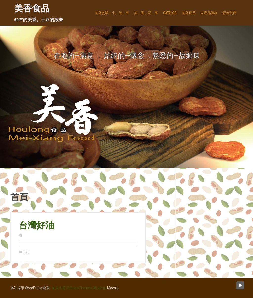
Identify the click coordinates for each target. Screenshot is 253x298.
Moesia (113, 288)
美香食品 (32, 8)
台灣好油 (36, 225)
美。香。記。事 (146, 13)
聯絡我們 (229, 13)
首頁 (25, 252)
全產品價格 (209, 13)
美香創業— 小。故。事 (112, 13)
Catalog (170, 13)
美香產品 (188, 13)
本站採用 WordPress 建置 (30, 288)
